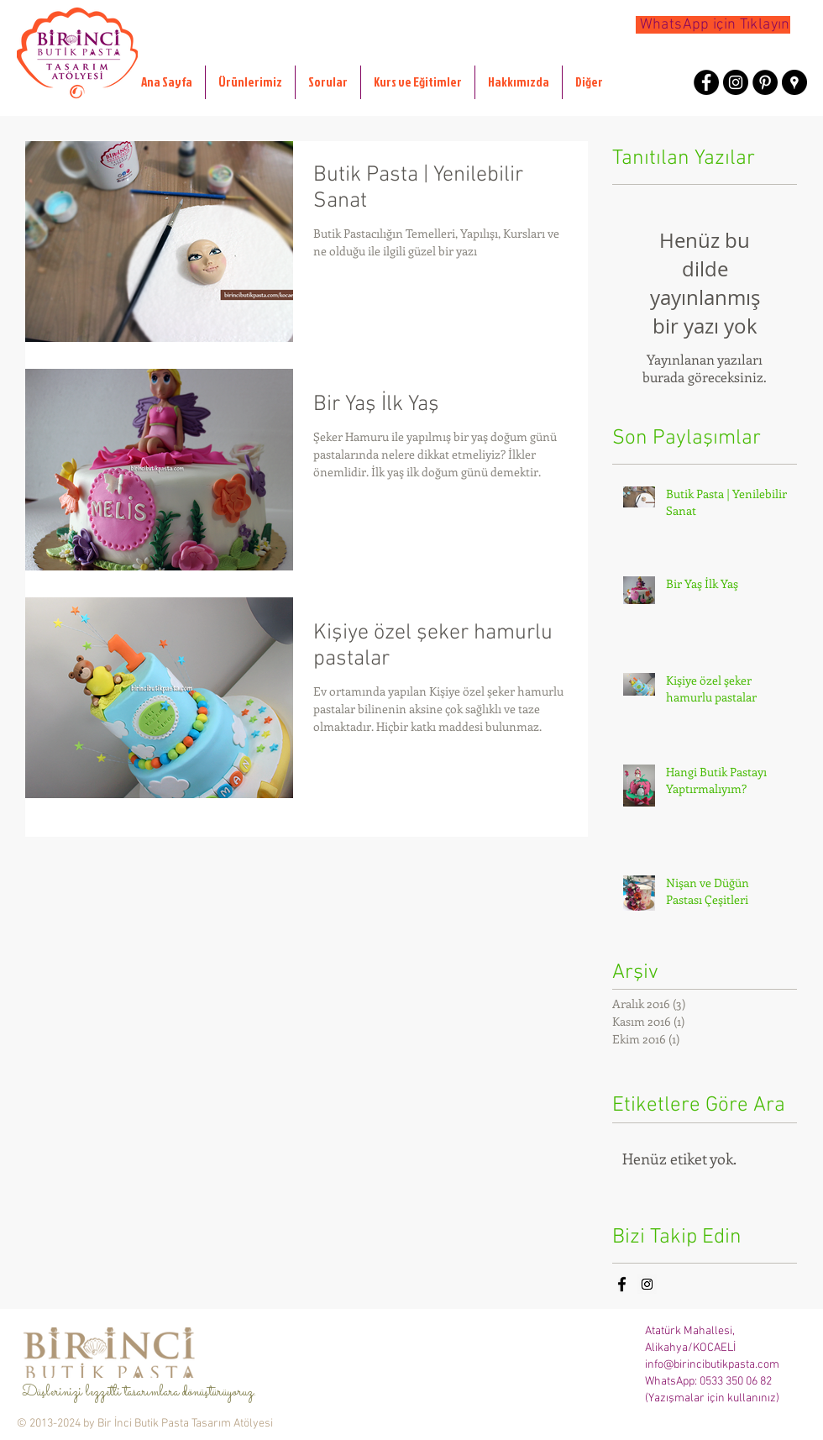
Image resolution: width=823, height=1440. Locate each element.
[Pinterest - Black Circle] (765, 82)
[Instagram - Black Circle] (735, 82)
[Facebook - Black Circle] (706, 82)
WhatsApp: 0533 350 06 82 (708, 1381)
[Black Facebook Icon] (622, 1284)
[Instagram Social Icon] (647, 1284)
